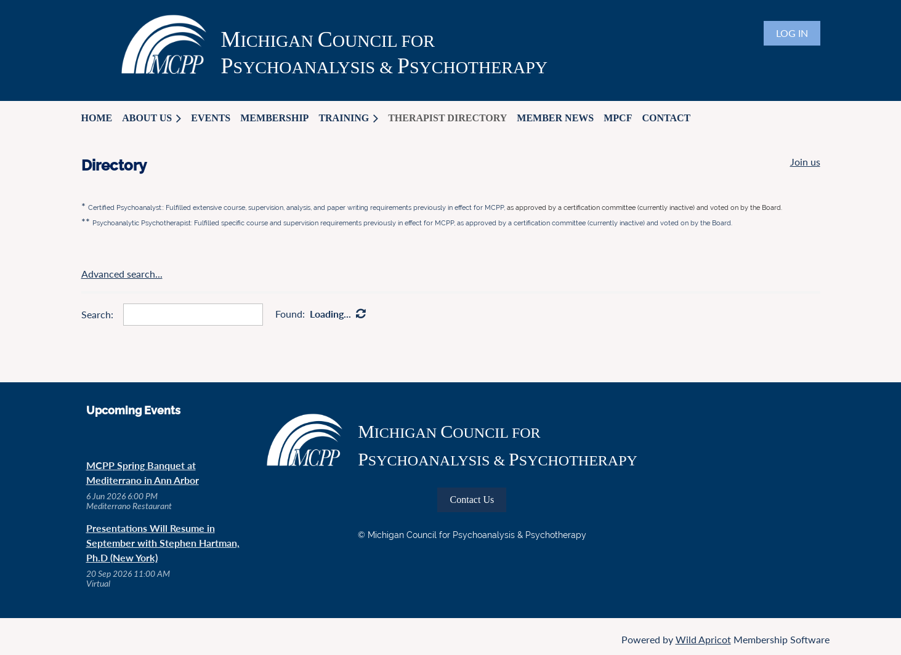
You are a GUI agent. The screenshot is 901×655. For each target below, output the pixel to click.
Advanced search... (122, 273)
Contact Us (472, 499)
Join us (805, 161)
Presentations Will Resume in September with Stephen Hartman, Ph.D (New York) (163, 542)
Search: (97, 314)
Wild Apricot (703, 639)
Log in (792, 33)
